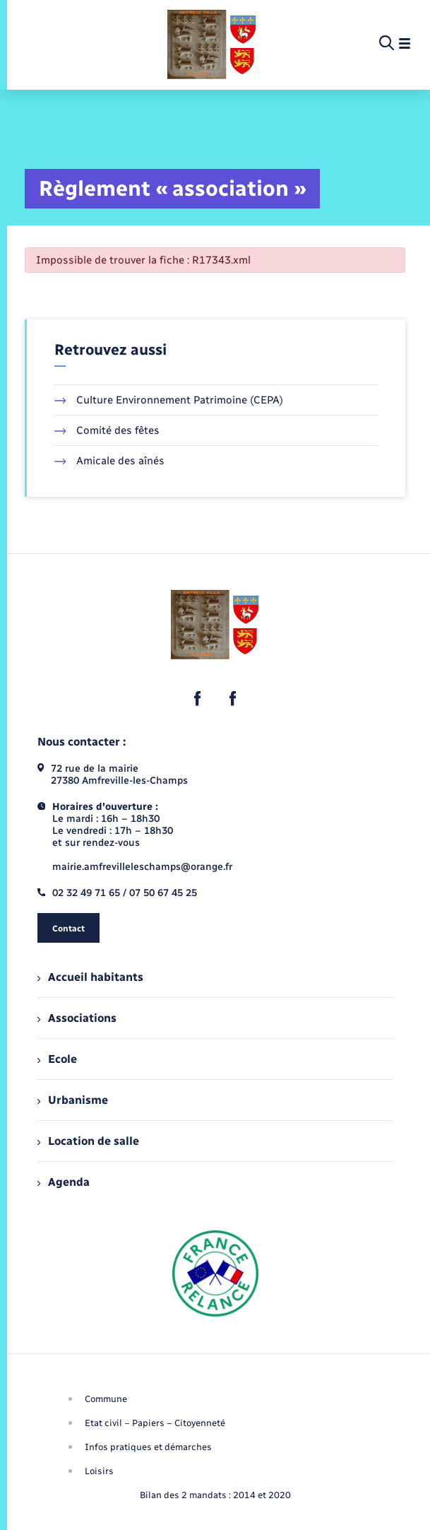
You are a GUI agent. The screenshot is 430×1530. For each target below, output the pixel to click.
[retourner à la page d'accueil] (211, 43)
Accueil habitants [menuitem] (90, 977)
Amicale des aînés (109, 460)
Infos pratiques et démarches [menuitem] (148, 1447)
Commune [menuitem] (106, 1399)
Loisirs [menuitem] (99, 1471)
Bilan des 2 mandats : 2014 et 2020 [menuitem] (215, 1495)
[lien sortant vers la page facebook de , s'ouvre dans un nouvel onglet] (197, 698)
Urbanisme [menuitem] (72, 1100)
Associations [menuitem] (77, 1018)
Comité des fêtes (107, 430)
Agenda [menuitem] (63, 1182)
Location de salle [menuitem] (88, 1141)
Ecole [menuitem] (57, 1059)
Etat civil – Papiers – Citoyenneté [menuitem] (155, 1423)
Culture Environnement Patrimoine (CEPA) (169, 400)
